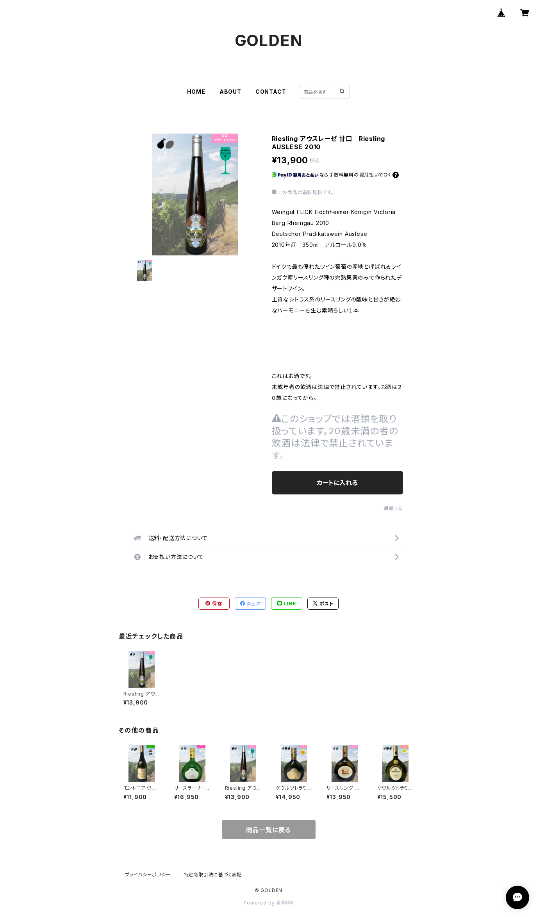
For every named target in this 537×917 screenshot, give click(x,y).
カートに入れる (337, 483)
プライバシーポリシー (148, 875)
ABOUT (230, 91)
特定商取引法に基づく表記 (213, 875)
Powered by (269, 903)
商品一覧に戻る (268, 830)
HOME (196, 91)
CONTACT (270, 91)
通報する (393, 508)
